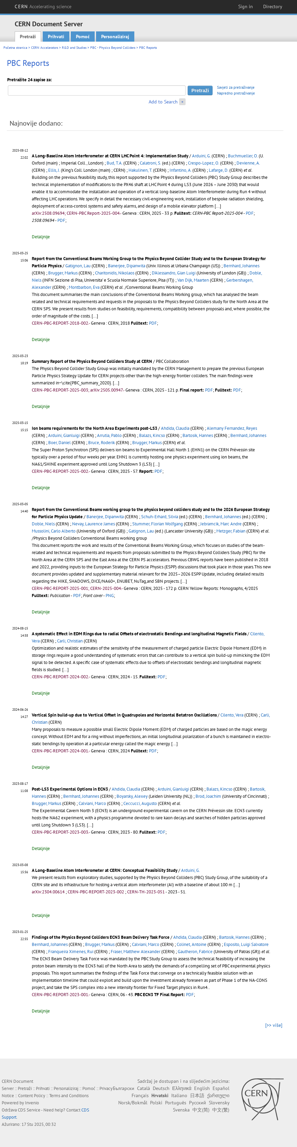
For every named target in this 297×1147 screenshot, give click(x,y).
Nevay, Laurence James (93, 524)
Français (140, 1095)
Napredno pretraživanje (236, 93)
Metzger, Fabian (230, 531)
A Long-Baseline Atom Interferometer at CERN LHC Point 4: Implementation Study (110, 156)
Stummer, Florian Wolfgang (157, 524)
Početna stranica (15, 47)
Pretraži (28, 36)
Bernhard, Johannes (241, 266)
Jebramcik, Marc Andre (221, 524)
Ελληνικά (181, 1088)
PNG (110, 595)
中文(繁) (220, 1110)
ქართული (218, 1095)
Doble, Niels (43, 524)
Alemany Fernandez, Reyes (232, 428)
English (202, 1088)
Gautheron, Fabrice (195, 951)
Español (221, 1088)
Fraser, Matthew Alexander (135, 951)
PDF (250, 213)
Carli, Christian (70, 641)
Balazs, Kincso (152, 435)
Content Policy (31, 1096)
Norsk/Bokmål (132, 1103)
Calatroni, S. (150, 163)
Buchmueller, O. (243, 156)
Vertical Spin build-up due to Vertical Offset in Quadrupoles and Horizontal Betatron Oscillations (124, 715)
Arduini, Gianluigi (64, 435)
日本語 (197, 1095)
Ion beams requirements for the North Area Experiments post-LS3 (94, 428)
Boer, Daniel (59, 442)
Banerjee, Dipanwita (126, 266)
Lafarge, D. (218, 170)
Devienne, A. (248, 163)
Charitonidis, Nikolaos (114, 273)
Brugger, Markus (63, 273)
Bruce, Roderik (101, 442)
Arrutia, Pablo (109, 435)
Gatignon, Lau (78, 266)
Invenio (32, 1103)
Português (175, 1103)
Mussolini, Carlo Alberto (54, 531)
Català (143, 1088)
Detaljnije (41, 237)
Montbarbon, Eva (84, 287)
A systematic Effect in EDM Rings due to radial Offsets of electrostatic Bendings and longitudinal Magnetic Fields (139, 634)
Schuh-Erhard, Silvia (159, 517)
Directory (272, 6)
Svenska (181, 1110)
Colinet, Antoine (191, 944)
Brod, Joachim (208, 796)
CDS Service (29, 1110)
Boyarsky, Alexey (132, 796)
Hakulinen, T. (140, 170)
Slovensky (219, 1103)
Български (123, 1088)
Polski (156, 1103)
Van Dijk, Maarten (193, 280)
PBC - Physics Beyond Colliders (112, 47)
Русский (197, 1103)
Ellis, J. (54, 170)
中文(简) (201, 1110)
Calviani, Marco (92, 803)
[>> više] (273, 1025)
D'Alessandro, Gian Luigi (173, 273)
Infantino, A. (180, 170)
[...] (218, 206)
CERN (43, 6)
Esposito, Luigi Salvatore (246, 944)
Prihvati (56, 36)
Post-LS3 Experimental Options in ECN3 (70, 789)
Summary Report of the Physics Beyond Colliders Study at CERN (92, 361)
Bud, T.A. (114, 163)
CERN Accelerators (44, 47)
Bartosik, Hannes (198, 435)
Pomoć (83, 36)
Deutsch (161, 1088)
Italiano (179, 1095)
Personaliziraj (115, 36)
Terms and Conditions (69, 1096)
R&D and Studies (74, 47)
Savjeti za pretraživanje (236, 87)
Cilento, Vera (231, 715)
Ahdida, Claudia (175, 428)
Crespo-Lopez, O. (203, 163)
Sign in (245, 6)
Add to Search (163, 102)
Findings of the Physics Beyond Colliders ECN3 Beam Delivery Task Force (101, 937)
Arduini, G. (201, 156)
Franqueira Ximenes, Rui (70, 951)
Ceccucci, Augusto (140, 803)
